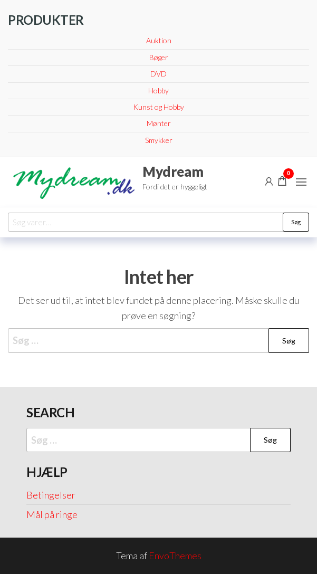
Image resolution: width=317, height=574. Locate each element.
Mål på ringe (52, 514)
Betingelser (50, 495)
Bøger (158, 57)
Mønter (159, 123)
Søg (296, 221)
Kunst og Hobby (158, 106)
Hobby (158, 90)
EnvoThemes (175, 555)
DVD (158, 73)
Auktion (158, 40)
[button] (301, 182)
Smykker (158, 140)
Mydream (173, 171)
